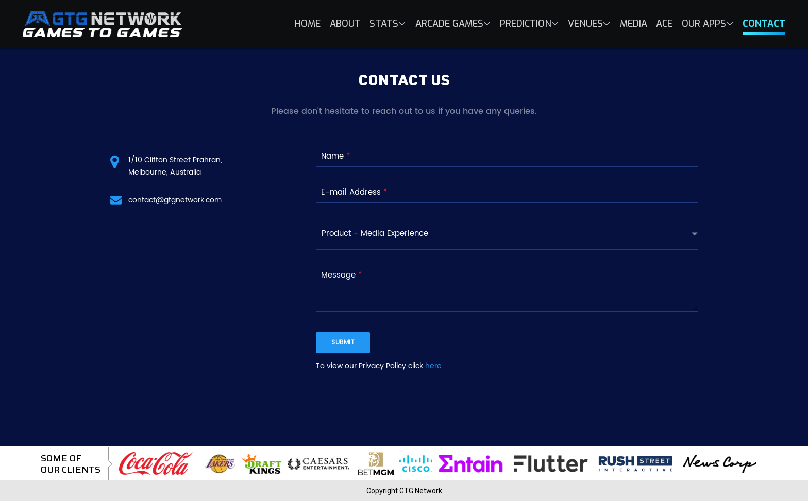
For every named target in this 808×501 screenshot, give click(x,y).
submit (343, 343)
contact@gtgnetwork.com (175, 200)
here (433, 366)
